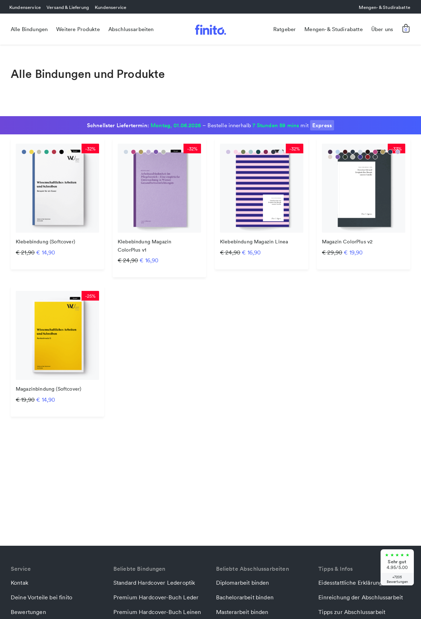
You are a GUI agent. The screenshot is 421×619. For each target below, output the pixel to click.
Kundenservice (25, 7)
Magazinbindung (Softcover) (48, 389)
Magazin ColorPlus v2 (347, 242)
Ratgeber (284, 29)
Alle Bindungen (29, 29)
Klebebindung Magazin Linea (254, 242)
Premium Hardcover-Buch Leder (156, 597)
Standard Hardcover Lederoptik (154, 582)
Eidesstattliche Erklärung (350, 582)
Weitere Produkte (78, 29)
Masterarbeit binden (242, 611)
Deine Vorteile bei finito (41, 597)
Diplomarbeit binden (242, 582)
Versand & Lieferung (67, 7)
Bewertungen (28, 611)
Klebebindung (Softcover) (45, 242)
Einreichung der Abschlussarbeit (360, 597)
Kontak (19, 582)
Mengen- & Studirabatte (384, 7)
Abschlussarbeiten (131, 29)
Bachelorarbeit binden (245, 597)
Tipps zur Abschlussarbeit (351, 611)
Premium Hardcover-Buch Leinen (157, 611)
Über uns (382, 29)
